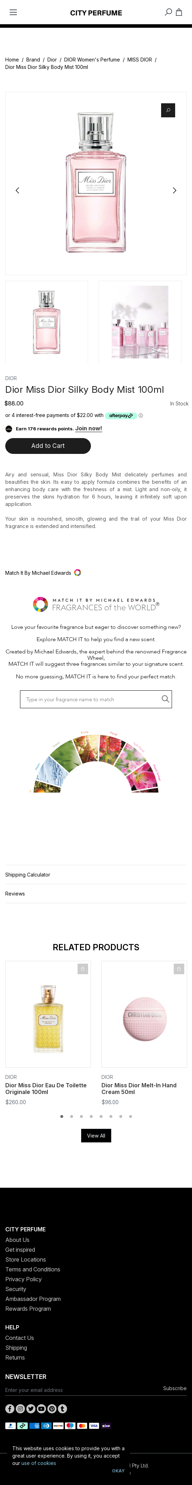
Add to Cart (48, 445)
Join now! (88, 428)
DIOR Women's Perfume (92, 60)
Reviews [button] (15, 894)
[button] (96, 573)
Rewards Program (28, 1308)
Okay (118, 1470)
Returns (15, 1357)
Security (15, 1288)
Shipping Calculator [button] (27, 875)
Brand (33, 60)
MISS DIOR (139, 60)
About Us (17, 1239)
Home (12, 60)
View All (96, 1136)
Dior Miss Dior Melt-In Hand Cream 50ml (139, 1088)
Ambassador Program (33, 1298)
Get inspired (20, 1249)
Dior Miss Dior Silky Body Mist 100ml (46, 67)
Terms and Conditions (32, 1269)
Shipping (16, 1347)
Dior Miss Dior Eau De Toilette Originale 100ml (46, 1088)
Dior (52, 60)
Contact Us (19, 1337)
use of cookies (38, 1463)
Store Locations (25, 1259)
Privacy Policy (23, 1279)
